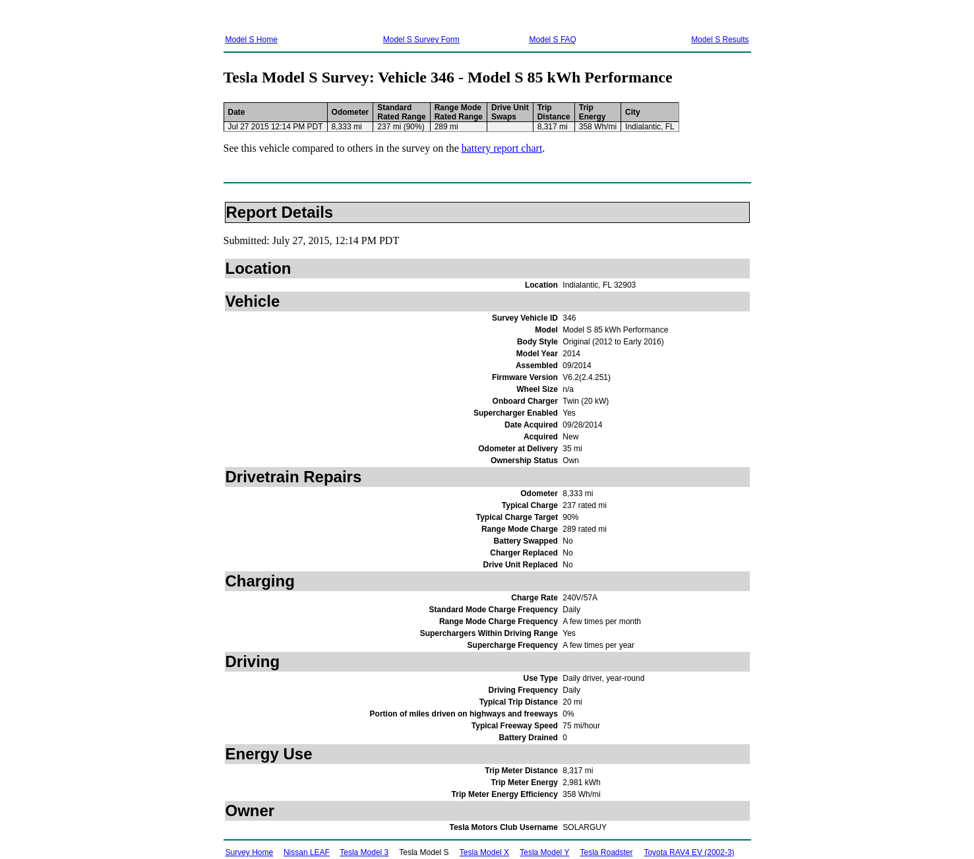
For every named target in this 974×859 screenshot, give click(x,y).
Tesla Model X (484, 852)
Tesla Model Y (544, 852)
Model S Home (252, 39)
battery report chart (502, 148)
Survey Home (250, 852)
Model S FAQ (553, 39)
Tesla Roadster (606, 852)
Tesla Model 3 (364, 852)
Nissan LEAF (307, 852)
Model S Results (719, 39)
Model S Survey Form (421, 39)
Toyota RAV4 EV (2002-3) (689, 852)
